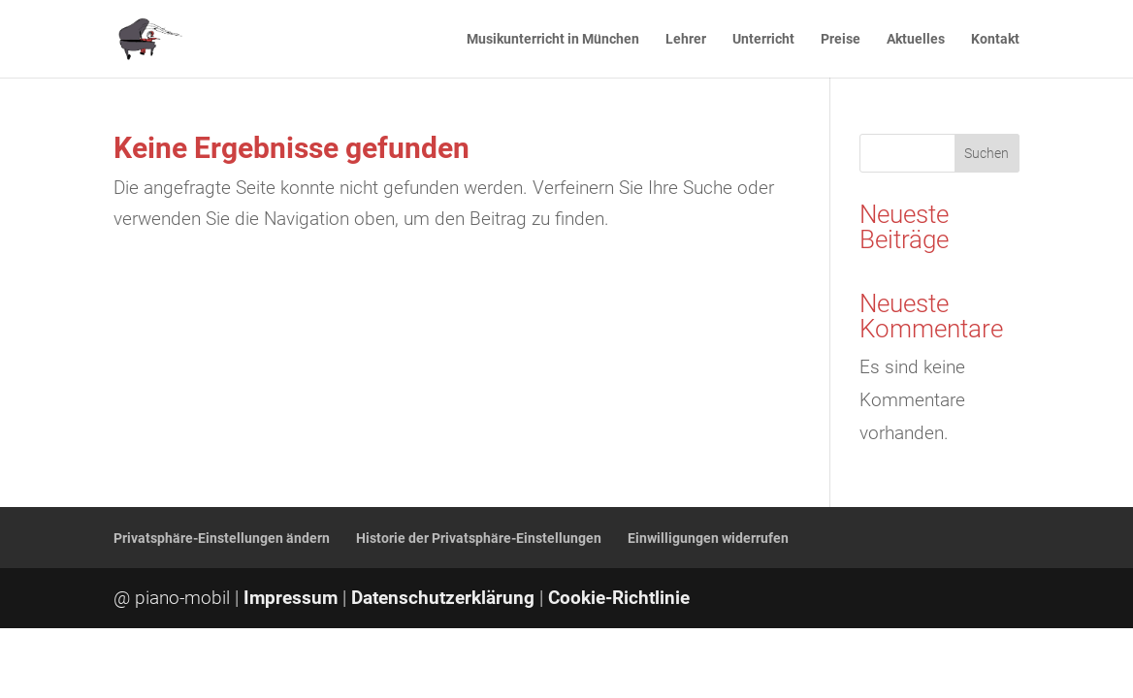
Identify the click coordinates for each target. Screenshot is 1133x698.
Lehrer (685, 39)
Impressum (290, 598)
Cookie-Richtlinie (619, 598)
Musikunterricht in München (553, 39)
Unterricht (763, 39)
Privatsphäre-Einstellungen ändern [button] (221, 538)
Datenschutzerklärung (442, 598)
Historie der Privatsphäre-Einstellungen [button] (478, 538)
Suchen (986, 153)
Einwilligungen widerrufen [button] (708, 538)
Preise (840, 39)
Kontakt (995, 39)
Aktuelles (916, 39)
